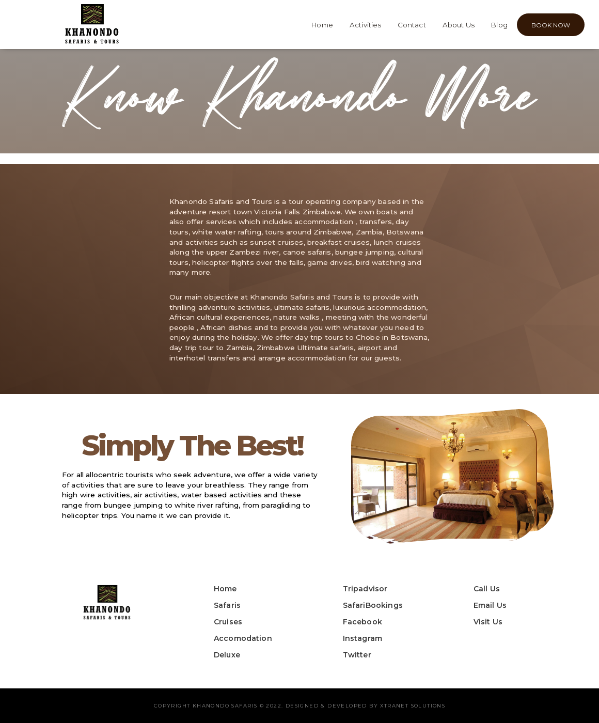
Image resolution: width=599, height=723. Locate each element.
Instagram (362, 638)
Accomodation (243, 638)
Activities (366, 25)
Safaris (227, 605)
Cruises (228, 621)
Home (322, 25)
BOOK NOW (550, 25)
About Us (459, 25)
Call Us (487, 588)
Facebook (362, 621)
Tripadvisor (365, 588)
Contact (412, 25)
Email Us (490, 605)
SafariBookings (373, 605)
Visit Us (488, 621)
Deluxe (227, 654)
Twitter (357, 654)
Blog (499, 25)
